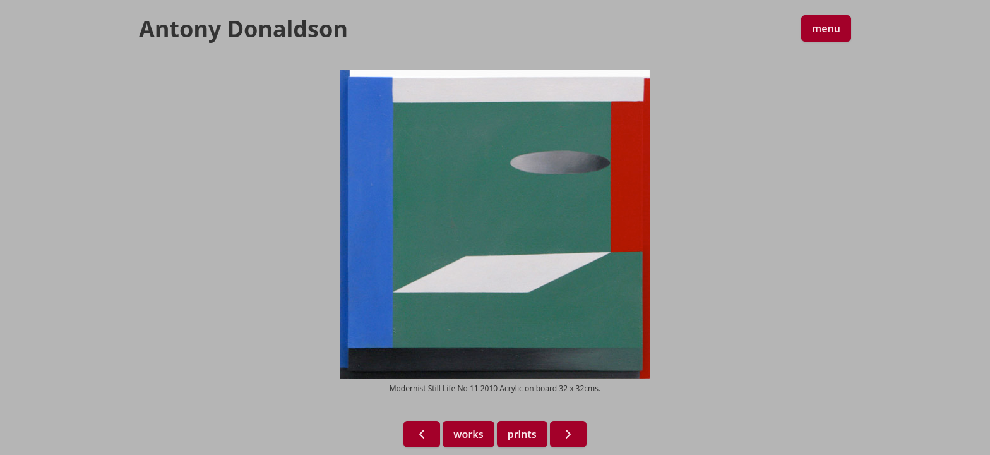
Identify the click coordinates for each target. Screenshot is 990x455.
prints (522, 434)
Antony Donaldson (243, 29)
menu (826, 28)
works (468, 434)
